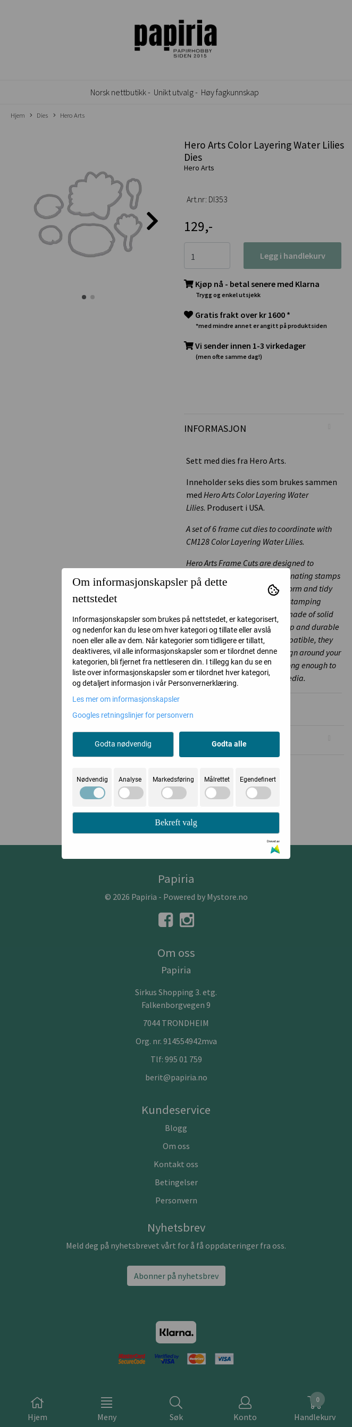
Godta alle (229, 744)
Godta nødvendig (123, 744)
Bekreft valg (176, 822)
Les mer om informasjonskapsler (126, 699)
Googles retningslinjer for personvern (133, 715)
